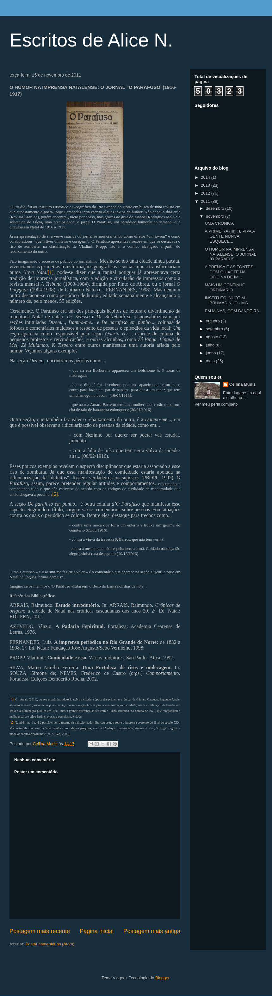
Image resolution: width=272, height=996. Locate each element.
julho (211, 345)
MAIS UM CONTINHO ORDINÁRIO (225, 287)
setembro (215, 329)
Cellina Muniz (242, 384)
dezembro (215, 208)
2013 (206, 185)
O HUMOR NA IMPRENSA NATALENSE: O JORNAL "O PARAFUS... (230, 254)
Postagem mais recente (39, 931)
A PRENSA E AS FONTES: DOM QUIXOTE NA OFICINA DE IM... (229, 272)
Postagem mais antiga (151, 931)
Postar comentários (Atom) (50, 944)
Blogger (162, 977)
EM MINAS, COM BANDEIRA (232, 310)
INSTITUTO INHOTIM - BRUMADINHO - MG (226, 300)
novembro (215, 216)
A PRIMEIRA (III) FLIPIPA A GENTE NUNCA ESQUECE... (230, 236)
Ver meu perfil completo (216, 404)
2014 (206, 177)
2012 (206, 193)
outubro (213, 321)
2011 (206, 201)
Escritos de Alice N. (91, 40)
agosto (212, 336)
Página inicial (97, 931)
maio (211, 360)
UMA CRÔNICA (219, 223)
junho (211, 353)
